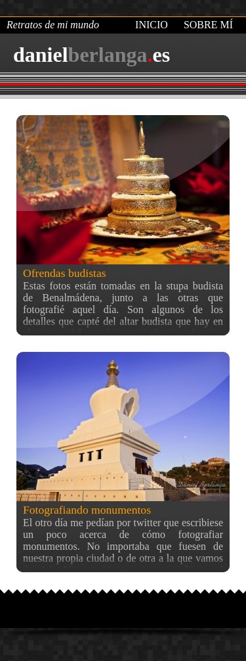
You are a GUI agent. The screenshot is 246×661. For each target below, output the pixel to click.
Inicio (151, 24)
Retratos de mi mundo (53, 24)
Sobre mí (208, 24)
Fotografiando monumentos (87, 509)
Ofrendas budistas (64, 273)
